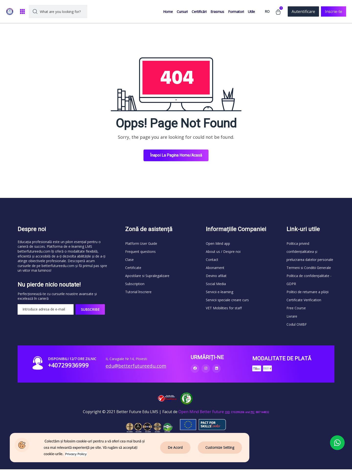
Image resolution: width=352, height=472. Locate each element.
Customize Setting (220, 447)
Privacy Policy (76, 454)
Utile (251, 11)
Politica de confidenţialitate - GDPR (308, 280)
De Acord (175, 447)
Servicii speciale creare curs (227, 301)
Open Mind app (218, 243)
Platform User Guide (141, 243)
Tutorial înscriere (138, 293)
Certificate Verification (303, 301)
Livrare (291, 318)
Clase (129, 260)
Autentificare (303, 11)
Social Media (216, 285)
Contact (212, 260)
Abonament (215, 268)
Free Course (296, 310)
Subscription (134, 285)
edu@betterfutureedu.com (137, 368)
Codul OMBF (296, 326)
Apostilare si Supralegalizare (147, 276)
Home (168, 11)
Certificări (199, 11)
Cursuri (182, 11)
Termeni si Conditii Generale (308, 268)
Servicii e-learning (219, 293)
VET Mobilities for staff (224, 310)
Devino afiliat (216, 276)
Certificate (133, 268)
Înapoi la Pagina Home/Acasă (176, 155)
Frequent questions (140, 251)
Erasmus (217, 11)
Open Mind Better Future (201, 414)
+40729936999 (68, 368)
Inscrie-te (333, 11)
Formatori (236, 11)
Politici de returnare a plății (307, 293)
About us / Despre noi (223, 251)
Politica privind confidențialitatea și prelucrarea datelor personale (309, 251)
